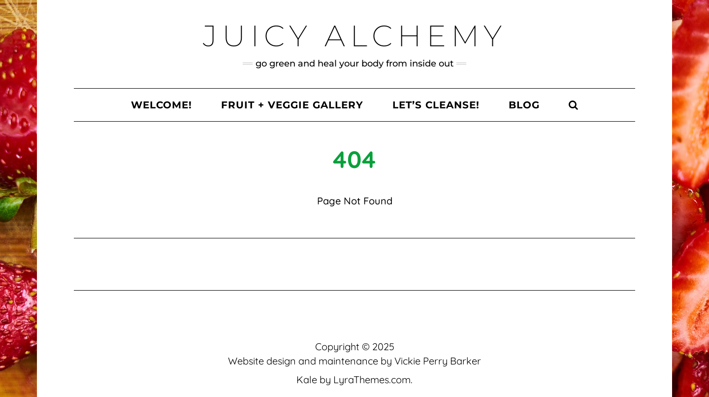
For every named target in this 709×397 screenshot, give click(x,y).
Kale (306, 379)
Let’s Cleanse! (436, 105)
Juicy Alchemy (355, 36)
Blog (524, 105)
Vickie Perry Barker (437, 361)
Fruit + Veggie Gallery (292, 105)
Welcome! (161, 105)
